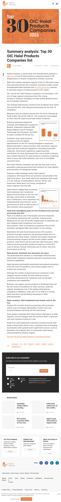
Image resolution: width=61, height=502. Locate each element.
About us (36, 489)
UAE (21, 344)
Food (25, 344)
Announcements (48, 478)
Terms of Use (28, 489)
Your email (11, 367)
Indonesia (44, 344)
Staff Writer (17, 65)
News (16, 478)
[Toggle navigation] (57, 3)
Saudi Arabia (15, 344)
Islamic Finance (23, 380)
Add (50, 453)
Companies (30, 478)
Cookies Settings (14, 499)
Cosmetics (31, 344)
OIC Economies (34, 473)
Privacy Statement (17, 489)
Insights (22, 478)
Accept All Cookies (26, 499)
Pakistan (51, 344)
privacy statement (41, 382)
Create (10, 451)
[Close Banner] (58, 494)
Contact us (44, 489)
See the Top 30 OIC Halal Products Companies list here (28, 337)
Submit (30, 449)
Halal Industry (12, 380)
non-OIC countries (42, 87)
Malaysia (38, 344)
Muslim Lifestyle (12, 385)
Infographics (38, 478)
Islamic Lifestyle (24, 473)
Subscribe (44, 370)
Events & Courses (10, 480)
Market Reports (4, 479)
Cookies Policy (6, 489)
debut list (11, 76)
